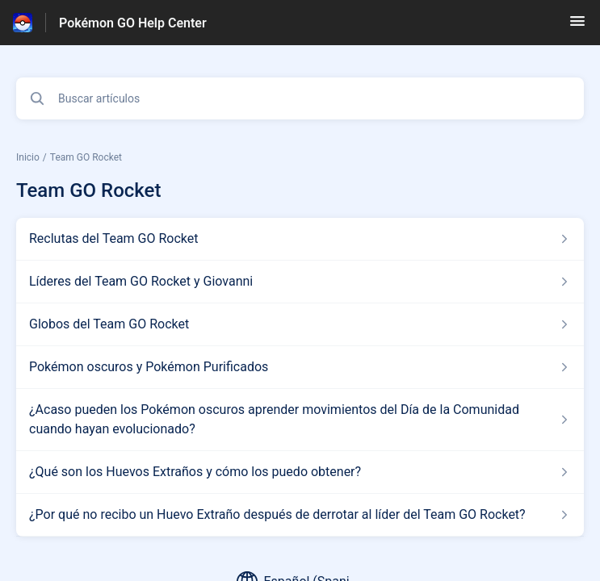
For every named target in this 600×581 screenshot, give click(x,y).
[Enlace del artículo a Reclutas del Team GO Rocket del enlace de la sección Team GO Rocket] (300, 239)
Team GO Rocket (86, 157)
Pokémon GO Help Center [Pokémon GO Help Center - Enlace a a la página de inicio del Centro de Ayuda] (133, 23)
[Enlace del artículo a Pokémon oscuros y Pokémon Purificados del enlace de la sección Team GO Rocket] (300, 367)
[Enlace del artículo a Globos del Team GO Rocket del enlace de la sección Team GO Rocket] (300, 324)
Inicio (28, 157)
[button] (577, 26)
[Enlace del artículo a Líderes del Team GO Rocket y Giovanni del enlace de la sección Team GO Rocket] (300, 281)
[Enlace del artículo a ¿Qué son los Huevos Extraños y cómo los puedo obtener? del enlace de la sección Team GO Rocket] (300, 472)
